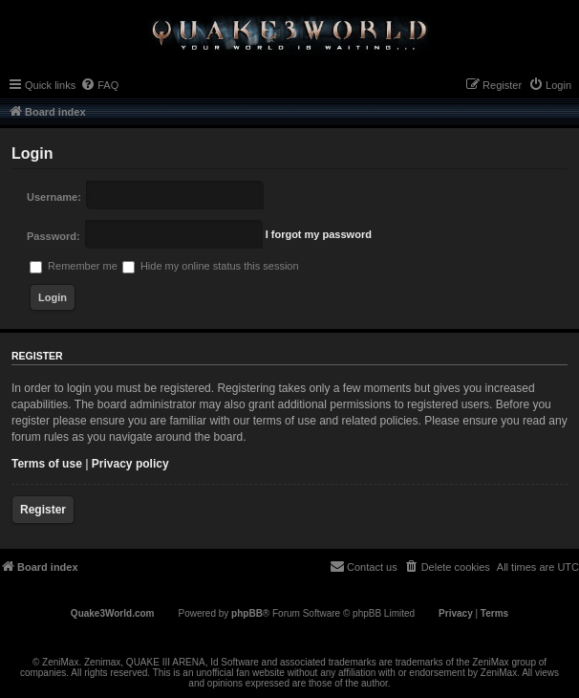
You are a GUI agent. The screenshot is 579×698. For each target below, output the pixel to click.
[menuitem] (99, 85)
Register (43, 509)
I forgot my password (319, 234)
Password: (53, 236)
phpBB (247, 613)
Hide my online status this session (210, 266)
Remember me (74, 266)
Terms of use (46, 463)
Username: (54, 197)
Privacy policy (130, 463)
